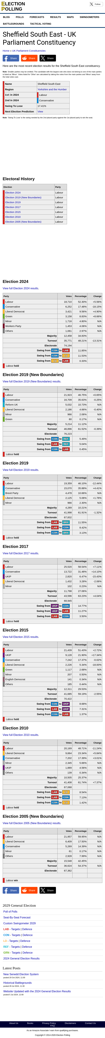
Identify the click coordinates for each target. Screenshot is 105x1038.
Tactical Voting (40, 23)
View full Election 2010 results (20, 734)
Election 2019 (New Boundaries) (23, 197)
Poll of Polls (10, 911)
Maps (70, 17)
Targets (15, 929)
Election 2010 (13, 216)
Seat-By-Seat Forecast (16, 917)
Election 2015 (13, 212)
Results (55, 17)
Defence (27, 929)
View (40, 111)
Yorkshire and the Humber (52, 89)
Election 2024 (13, 192)
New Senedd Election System (21, 974)
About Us (13, 1023)
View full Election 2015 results (20, 636)
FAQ (52, 1025)
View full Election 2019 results (20, 469)
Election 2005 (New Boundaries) (23, 221)
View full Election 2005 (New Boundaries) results (31, 823)
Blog (6, 17)
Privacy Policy (49, 1023)
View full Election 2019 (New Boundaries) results (31, 381)
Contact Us (90, 1023)
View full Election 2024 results (20, 288)
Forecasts (37, 17)
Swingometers (89, 17)
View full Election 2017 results (20, 553)
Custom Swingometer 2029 (19, 923)
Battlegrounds (13, 23)
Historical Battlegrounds (17, 982)
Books (30, 1023)
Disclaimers (70, 1023)
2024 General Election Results (21, 958)
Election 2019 (13, 202)
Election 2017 (13, 207)
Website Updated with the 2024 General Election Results (37, 991)
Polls (20, 17)
